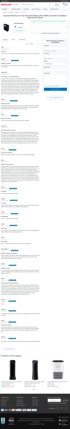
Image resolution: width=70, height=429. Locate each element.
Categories (4, 9)
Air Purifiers (16, 12)
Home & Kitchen (36, 9)
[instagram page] (62, 408)
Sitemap (42, 424)
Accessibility (3, 401)
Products (5, 12)
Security (45, 9)
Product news (35, 401)
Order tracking (20, 401)
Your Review (47, 73)
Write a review (19, 30)
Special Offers (4, 1)
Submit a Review (55, 89)
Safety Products (54, 9)
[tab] (5, 39)
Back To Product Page (55, 97)
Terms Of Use (35, 405)
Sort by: (27, 43)
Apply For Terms (20, 403)
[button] (67, 374)
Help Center (3, 403)
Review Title (47, 67)
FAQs (13, 39)
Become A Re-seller (21, 405)
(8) (12, 385)
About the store (35, 400)
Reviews (5, 39)
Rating (45, 61)
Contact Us (3, 405)
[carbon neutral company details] (11, 421)
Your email (46, 53)
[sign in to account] (56, 4)
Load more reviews (8, 349)
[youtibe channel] (66, 408)
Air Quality (26, 9)
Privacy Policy (35, 403)
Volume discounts (5, 400)
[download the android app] (63, 424)
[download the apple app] (63, 420)
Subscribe (65, 400)
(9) (33, 385)
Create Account (20, 400)
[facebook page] (57, 408)
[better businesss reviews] (3, 421)
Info (22, 39)
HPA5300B (23, 12)
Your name (46, 45)
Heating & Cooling (15, 9)
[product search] (50, 4)
